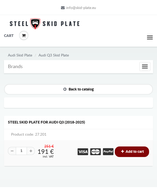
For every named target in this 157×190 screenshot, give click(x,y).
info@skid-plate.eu (78, 8)
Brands (15, 66)
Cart (8, 36)
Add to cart (132, 152)
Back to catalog (78, 89)
